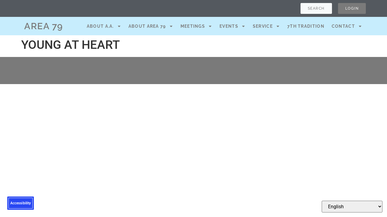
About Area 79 (150, 26)
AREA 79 (43, 26)
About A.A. (104, 26)
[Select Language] (352, 206)
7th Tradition (305, 26)
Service (266, 26)
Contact (347, 26)
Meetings (196, 26)
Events (233, 26)
